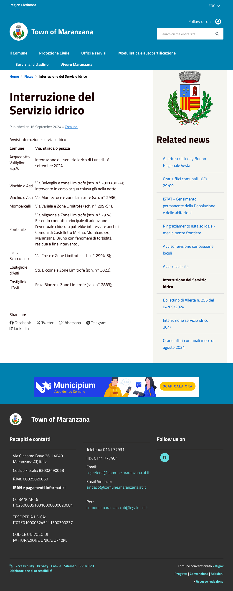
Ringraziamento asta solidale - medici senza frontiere (189, 229)
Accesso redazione (209, 581)
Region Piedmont (23, 4)
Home (15, 76)
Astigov (218, 566)
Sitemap (70, 566)
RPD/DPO (86, 566)
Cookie (56, 566)
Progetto (181, 573)
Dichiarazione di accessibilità (31, 570)
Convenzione (199, 573)
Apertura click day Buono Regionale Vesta (184, 162)
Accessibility (24, 566)
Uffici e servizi (93, 53)
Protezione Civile (54, 53)
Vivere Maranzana (76, 64)
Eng (214, 5)
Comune (71, 126)
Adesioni (217, 573)
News (29, 76)
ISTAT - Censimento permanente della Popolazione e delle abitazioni (189, 206)
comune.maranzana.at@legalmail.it (117, 507)
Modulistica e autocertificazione (147, 53)
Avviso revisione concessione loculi (188, 249)
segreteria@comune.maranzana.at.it (117, 473)
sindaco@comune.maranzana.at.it (116, 487)
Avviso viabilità (176, 266)
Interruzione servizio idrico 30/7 (185, 323)
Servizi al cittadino (32, 64)
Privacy (42, 566)
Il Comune (18, 53)
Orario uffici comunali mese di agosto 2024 (188, 343)
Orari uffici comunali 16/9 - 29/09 (186, 182)
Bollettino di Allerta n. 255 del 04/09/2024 (188, 303)
